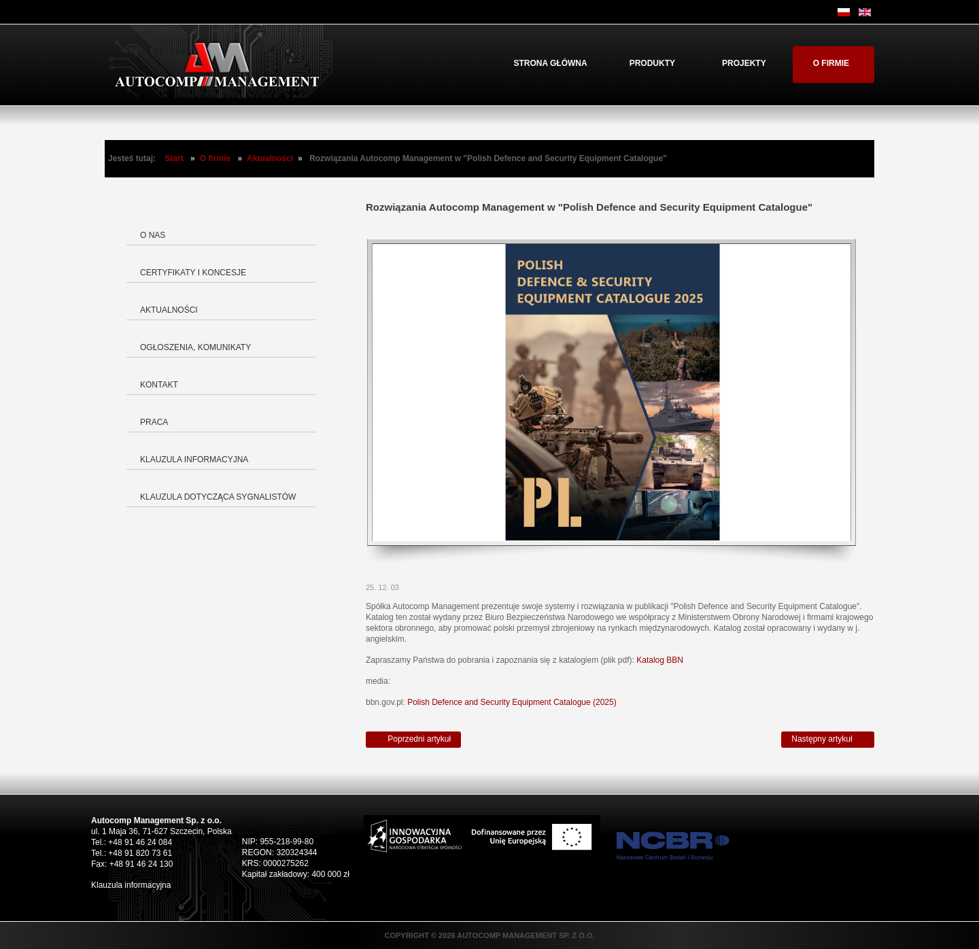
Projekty (744, 63)
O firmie (831, 63)
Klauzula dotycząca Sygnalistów (218, 497)
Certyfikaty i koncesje (193, 272)
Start (174, 158)
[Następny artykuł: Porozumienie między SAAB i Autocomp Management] (827, 739)
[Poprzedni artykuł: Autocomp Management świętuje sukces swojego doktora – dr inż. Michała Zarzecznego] (413, 739)
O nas (152, 235)
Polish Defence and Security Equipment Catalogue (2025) (512, 702)
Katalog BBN (659, 660)
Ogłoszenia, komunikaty (195, 347)
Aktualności (270, 158)
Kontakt (159, 385)
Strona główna (550, 63)
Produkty (652, 63)
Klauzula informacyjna (194, 459)
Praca (154, 422)
